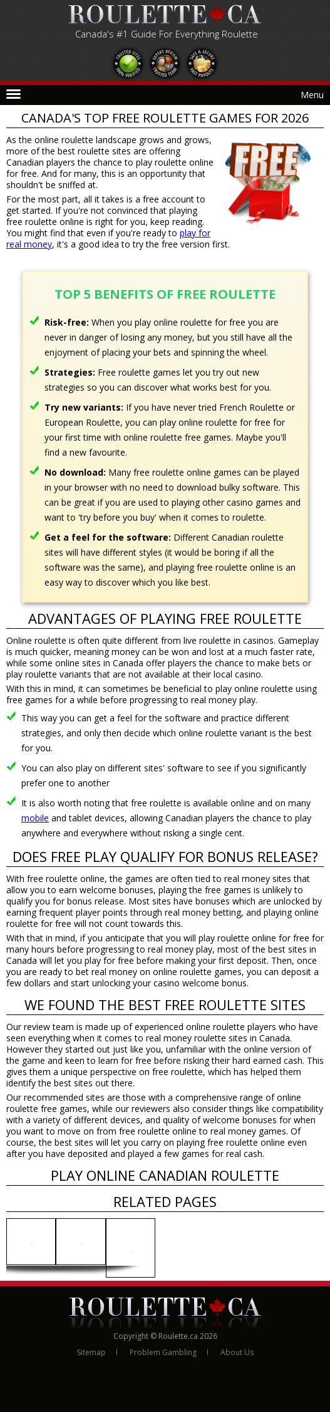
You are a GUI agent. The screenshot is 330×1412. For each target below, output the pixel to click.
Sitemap (91, 1352)
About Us (237, 1352)
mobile (35, 818)
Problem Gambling (163, 1352)
